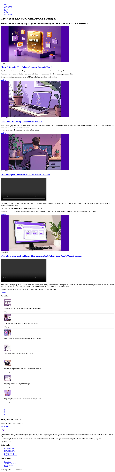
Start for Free (8, 14)
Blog (5, 11)
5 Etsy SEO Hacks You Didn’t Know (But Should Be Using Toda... (23, 308)
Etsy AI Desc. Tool (9, 453)
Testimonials (8, 6)
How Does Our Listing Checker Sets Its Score (21, 121)
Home (6, 4)
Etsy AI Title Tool (9, 451)
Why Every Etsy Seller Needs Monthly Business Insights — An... (23, 398)
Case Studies (8, 8)
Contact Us (7, 462)
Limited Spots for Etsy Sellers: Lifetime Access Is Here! (26, 67)
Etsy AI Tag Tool (9, 450)
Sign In (6, 12)
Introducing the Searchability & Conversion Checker (25, 174)
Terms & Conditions (10, 463)
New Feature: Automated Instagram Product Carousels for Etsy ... (23, 338)
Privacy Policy (8, 465)
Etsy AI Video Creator (10, 455)
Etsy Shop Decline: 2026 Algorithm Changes (17, 383)
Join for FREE (5, 426)
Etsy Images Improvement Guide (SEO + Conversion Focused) (22, 368)
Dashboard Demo (9, 448)
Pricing (6, 9)
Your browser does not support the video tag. (24, 189)
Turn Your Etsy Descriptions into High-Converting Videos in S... (23, 323)
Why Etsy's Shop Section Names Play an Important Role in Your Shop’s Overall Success (41, 256)
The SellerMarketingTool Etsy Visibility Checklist (18, 353)
